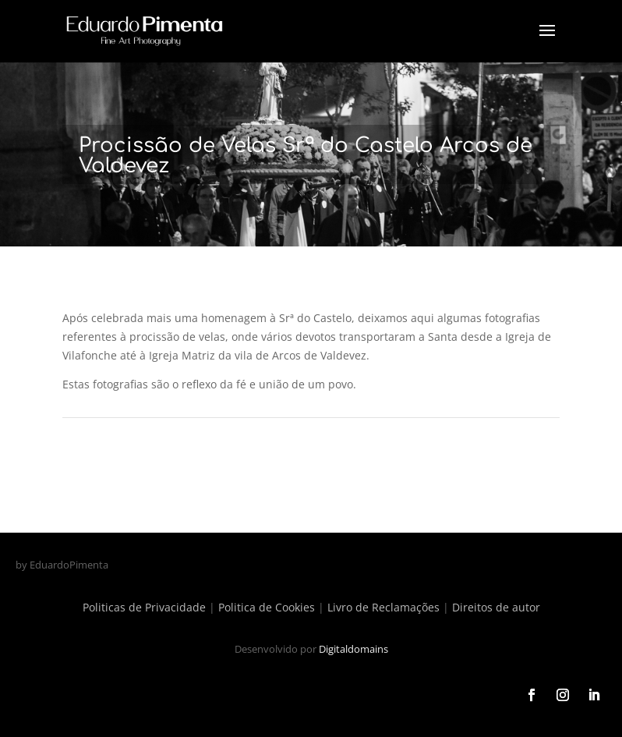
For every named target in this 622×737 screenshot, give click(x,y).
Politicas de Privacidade (144, 607)
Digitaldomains (353, 649)
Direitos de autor (496, 607)
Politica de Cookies (266, 607)
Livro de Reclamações (383, 607)
